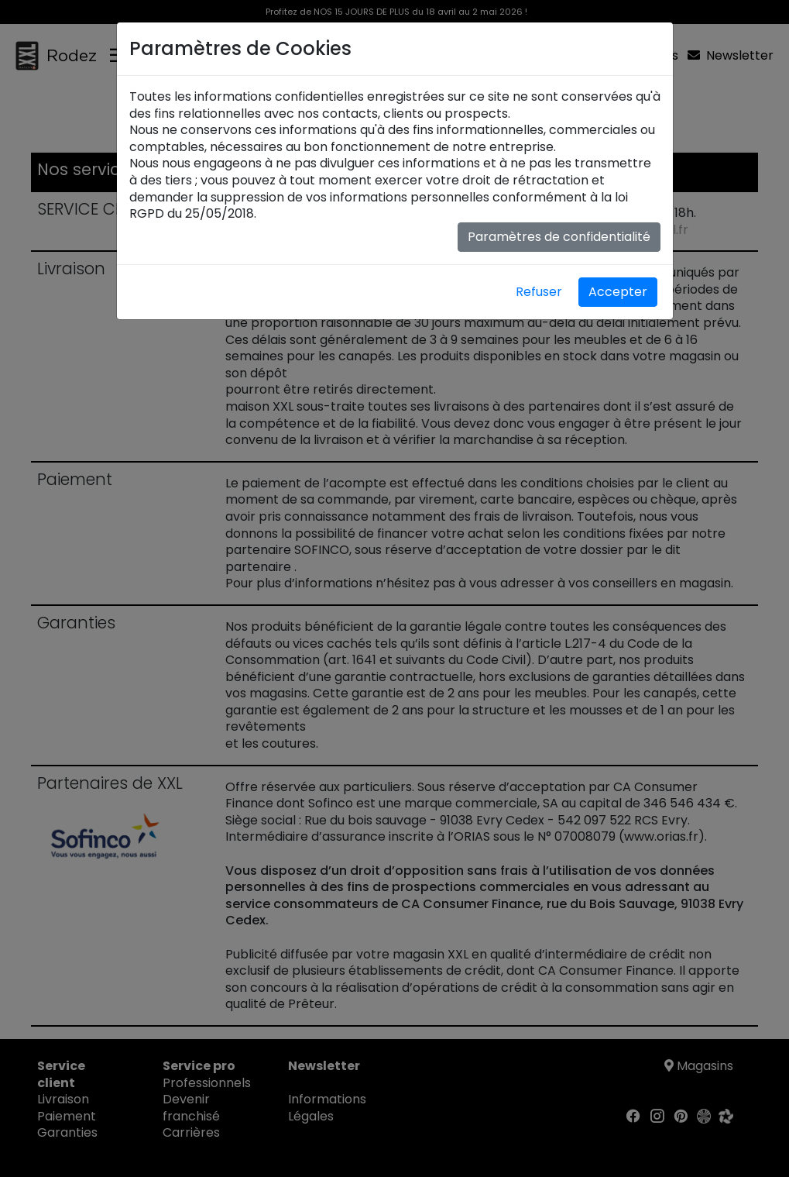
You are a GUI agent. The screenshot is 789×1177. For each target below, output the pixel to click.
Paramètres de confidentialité (559, 237)
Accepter (617, 292)
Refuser (539, 292)
